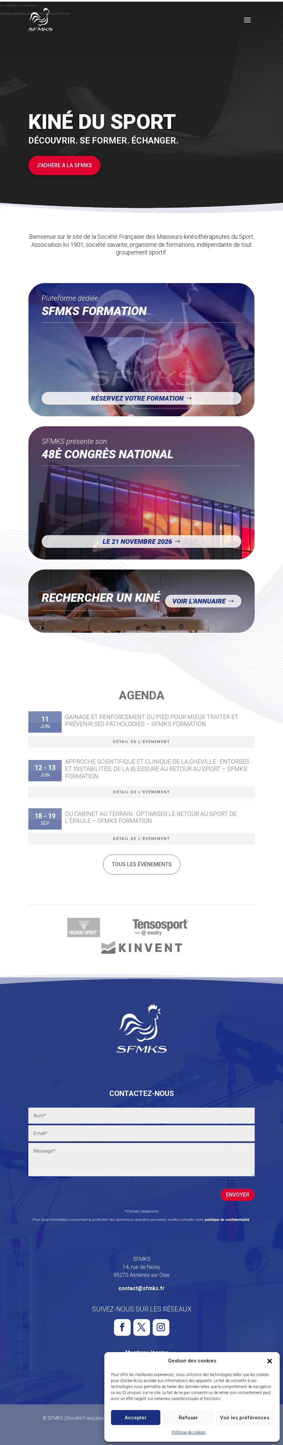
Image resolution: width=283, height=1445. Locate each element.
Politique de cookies (189, 1432)
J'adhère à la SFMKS (64, 165)
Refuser (188, 1418)
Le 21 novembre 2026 (137, 541)
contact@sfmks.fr (141, 1288)
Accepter (136, 1418)
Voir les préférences (244, 1418)
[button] (269, 1361)
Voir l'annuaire (199, 601)
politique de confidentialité (227, 1220)
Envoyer (237, 1195)
